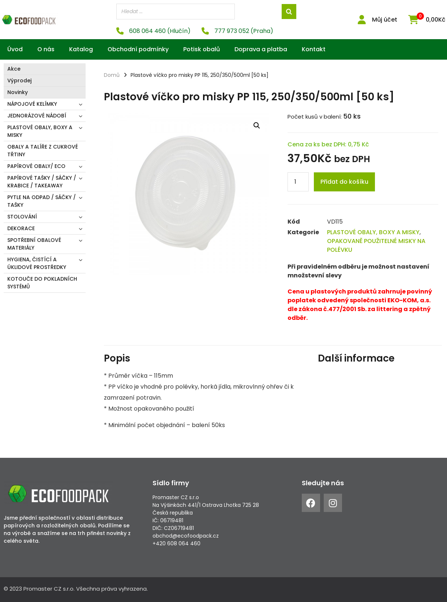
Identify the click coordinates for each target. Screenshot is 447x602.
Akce (13, 68)
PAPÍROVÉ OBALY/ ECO (36, 166)
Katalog (81, 49)
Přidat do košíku (344, 181)
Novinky (17, 92)
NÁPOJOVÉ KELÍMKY (32, 104)
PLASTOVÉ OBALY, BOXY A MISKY (39, 131)
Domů (112, 75)
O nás (46, 49)
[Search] (289, 11)
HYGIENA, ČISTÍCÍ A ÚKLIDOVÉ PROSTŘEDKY (36, 263)
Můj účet (384, 19)
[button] (256, 125)
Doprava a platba (260, 49)
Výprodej (19, 80)
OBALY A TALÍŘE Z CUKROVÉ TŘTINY (42, 150)
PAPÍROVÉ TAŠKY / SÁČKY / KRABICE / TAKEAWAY (41, 181)
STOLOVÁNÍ (22, 216)
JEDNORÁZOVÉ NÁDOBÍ (36, 115)
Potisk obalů (201, 49)
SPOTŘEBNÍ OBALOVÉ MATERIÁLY (34, 243)
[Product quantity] (298, 181)
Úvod (15, 49)
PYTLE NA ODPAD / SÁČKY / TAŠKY (41, 201)
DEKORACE (21, 228)
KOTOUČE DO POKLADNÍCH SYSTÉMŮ (42, 282)
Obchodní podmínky (138, 49)
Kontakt (314, 49)
